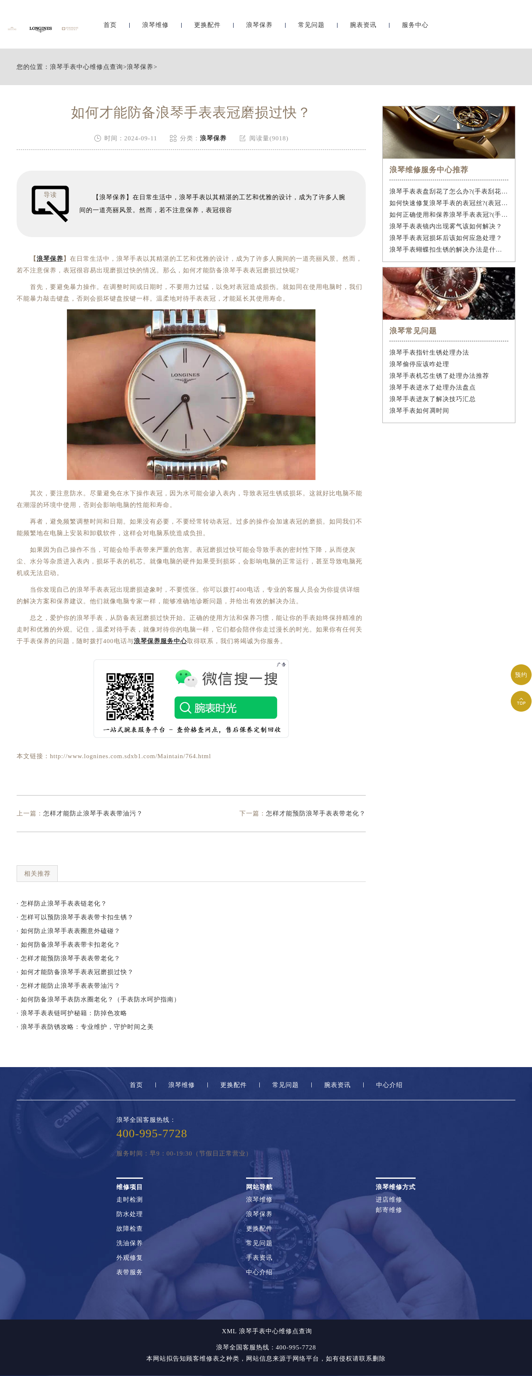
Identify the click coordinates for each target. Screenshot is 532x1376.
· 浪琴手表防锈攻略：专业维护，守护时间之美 (85, 1026)
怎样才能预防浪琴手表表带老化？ (316, 813)
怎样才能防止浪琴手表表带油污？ (93, 813)
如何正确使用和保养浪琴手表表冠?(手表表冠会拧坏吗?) (449, 214)
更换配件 (207, 28)
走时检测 (129, 1200)
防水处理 (129, 1214)
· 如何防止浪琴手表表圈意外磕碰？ (69, 931)
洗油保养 (129, 1243)
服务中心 (415, 28)
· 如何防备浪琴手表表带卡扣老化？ (69, 944)
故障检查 (129, 1229)
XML (229, 1331)
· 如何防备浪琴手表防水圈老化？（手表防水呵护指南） (98, 999)
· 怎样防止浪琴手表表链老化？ (62, 903)
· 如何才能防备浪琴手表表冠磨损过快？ (75, 972)
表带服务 (129, 1272)
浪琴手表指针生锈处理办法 (429, 352)
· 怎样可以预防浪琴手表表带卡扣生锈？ (75, 917)
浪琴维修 (155, 28)
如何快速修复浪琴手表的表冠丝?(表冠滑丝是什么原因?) (449, 203)
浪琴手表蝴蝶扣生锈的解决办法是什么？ (449, 249)
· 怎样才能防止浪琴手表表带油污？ (69, 985)
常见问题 (311, 28)
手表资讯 (259, 1258)
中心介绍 (389, 1085)
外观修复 (129, 1258)
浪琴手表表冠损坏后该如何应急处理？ (445, 238)
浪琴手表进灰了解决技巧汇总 (432, 399)
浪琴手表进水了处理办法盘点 (432, 387)
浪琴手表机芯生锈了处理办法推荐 (439, 375)
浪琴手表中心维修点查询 (86, 67)
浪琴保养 (259, 28)
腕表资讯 (363, 28)
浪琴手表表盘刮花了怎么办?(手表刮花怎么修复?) (449, 191)
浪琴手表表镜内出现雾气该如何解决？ (445, 226)
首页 (110, 28)
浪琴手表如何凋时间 (419, 410)
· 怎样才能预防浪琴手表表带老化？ (69, 958)
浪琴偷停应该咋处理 (419, 364)
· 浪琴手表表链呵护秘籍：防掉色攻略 (72, 1013)
